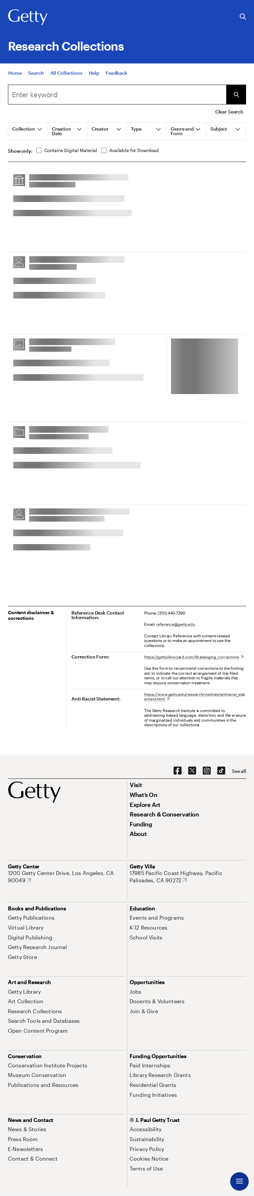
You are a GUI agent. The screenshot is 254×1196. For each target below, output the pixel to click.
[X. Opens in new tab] (192, 771)
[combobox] (117, 94)
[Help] (94, 73)
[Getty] (28, 17)
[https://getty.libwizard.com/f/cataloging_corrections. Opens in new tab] (193, 657)
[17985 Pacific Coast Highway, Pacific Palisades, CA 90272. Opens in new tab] (188, 876)
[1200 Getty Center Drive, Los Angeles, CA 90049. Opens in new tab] (66, 876)
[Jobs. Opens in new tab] (136, 991)
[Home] (14, 73)
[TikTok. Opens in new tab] (221, 771)
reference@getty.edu (175, 624)
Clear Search (229, 111)
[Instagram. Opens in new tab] (207, 771)
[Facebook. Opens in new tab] (178, 771)
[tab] (28, 131)
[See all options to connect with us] (239, 771)
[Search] (36, 73)
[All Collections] (66, 73)
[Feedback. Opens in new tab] (116, 73)
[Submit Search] (236, 94)
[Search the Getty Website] (243, 17)
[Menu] (239, 1181)
